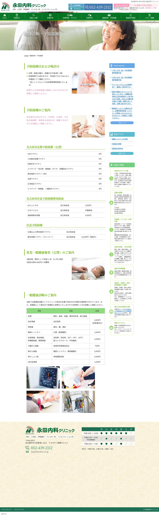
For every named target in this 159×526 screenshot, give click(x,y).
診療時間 (77, 5)
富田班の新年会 (117, 148)
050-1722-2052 (144, 5)
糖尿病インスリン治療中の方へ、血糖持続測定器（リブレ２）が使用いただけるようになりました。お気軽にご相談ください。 (122, 113)
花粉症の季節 (116, 144)
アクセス (77, 8)
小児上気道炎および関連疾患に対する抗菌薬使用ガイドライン (122, 311)
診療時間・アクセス (70, 18)
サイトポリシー (7, 509)
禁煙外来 (50, 18)
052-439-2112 (100, 7)
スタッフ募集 (149, 18)
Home (4, 18)
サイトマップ (19, 509)
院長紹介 (17, 18)
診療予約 (89, 18)
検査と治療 (33, 18)
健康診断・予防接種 (109, 18)
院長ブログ (122, 153)
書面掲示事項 (130, 18)
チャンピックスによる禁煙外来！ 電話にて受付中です (122, 85)
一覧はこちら (122, 123)
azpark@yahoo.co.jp (39, 451)
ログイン (4, 514)
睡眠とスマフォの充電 (120, 139)
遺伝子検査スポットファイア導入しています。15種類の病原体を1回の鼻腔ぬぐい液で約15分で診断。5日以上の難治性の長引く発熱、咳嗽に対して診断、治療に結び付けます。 (122, 97)
